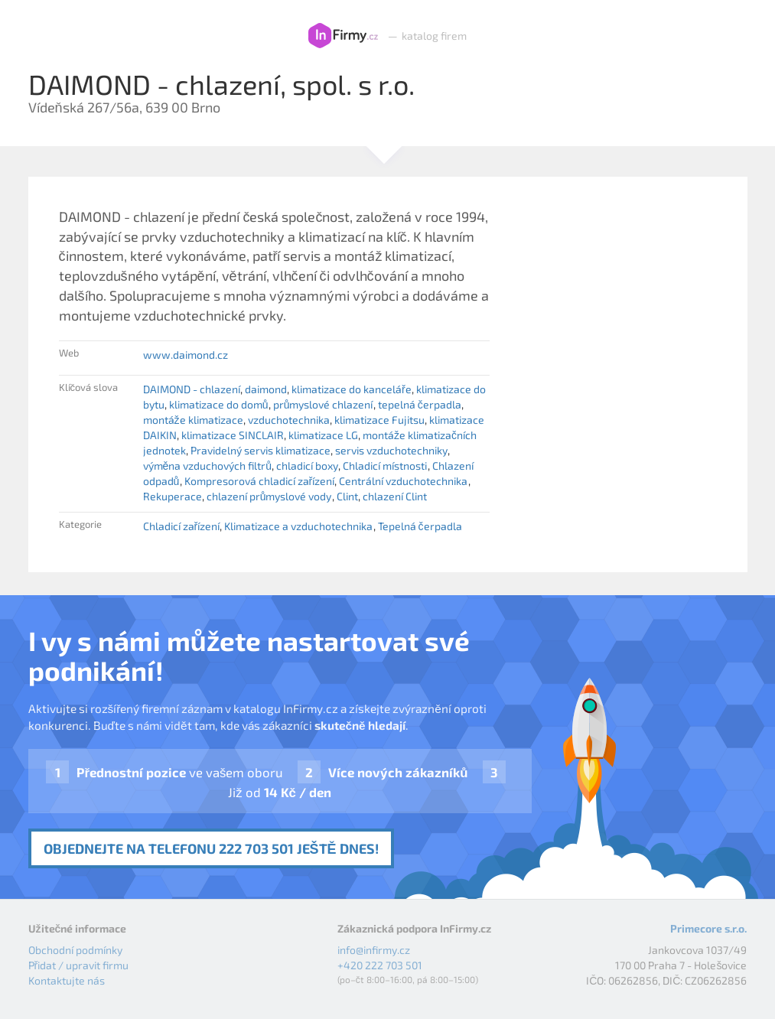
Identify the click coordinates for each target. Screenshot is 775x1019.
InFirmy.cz (343, 36)
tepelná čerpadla (419, 404)
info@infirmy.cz (373, 949)
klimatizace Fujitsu (379, 419)
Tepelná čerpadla (420, 525)
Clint (347, 496)
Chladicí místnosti (385, 465)
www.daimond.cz (185, 354)
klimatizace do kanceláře (351, 389)
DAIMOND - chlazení (191, 389)
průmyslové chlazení (323, 404)
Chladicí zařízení (181, 525)
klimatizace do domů (219, 404)
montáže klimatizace (193, 419)
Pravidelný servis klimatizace (260, 450)
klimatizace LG (323, 434)
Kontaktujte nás (66, 980)
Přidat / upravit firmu (78, 965)
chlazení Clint (395, 496)
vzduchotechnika (289, 419)
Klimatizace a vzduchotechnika (298, 525)
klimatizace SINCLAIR (232, 434)
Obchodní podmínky (75, 949)
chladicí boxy (307, 465)
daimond (266, 389)
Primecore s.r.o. (708, 928)
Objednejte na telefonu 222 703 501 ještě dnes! (211, 848)
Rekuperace (172, 496)
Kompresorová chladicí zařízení (259, 480)
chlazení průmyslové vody (269, 496)
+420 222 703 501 (379, 965)
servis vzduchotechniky (391, 450)
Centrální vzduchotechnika (403, 480)
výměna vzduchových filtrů (207, 465)
